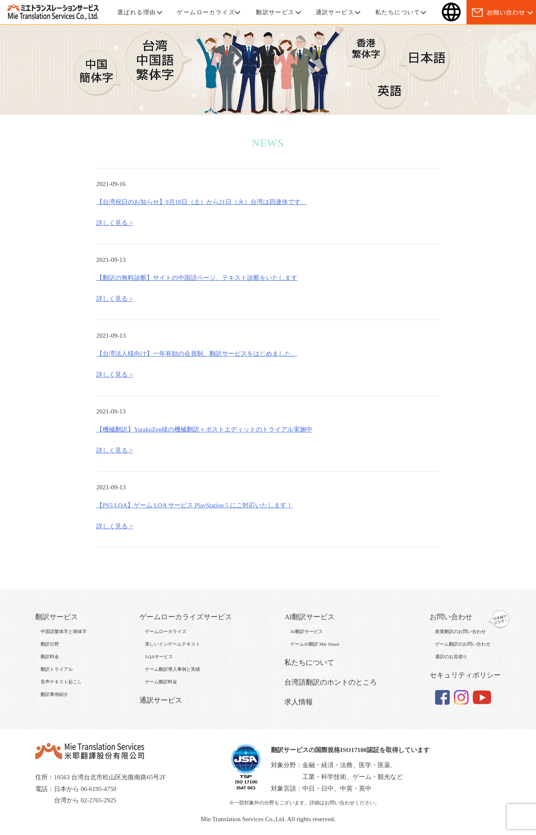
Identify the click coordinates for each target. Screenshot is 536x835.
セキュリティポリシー (465, 675)
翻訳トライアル (57, 669)
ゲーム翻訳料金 (161, 681)
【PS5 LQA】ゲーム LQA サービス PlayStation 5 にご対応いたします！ (194, 505)
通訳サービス (335, 12)
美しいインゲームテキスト (172, 643)
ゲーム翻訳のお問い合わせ (462, 643)
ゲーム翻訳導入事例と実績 (172, 669)
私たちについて (397, 12)
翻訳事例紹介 (54, 694)
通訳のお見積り (451, 656)
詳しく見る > (114, 223)
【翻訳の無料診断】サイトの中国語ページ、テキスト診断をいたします (196, 277)
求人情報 (298, 702)
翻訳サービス (275, 12)
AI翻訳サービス (306, 631)
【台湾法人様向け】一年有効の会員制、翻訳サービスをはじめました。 (196, 353)
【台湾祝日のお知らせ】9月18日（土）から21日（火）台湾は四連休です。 (201, 202)
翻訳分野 (50, 643)
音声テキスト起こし (61, 681)
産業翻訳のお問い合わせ (460, 631)
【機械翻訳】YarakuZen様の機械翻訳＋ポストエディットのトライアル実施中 (204, 429)
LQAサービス (159, 656)
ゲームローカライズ (206, 12)
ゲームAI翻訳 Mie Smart (314, 643)
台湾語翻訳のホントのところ (330, 682)
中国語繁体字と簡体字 (64, 631)
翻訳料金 (50, 656)
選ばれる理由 (136, 12)
